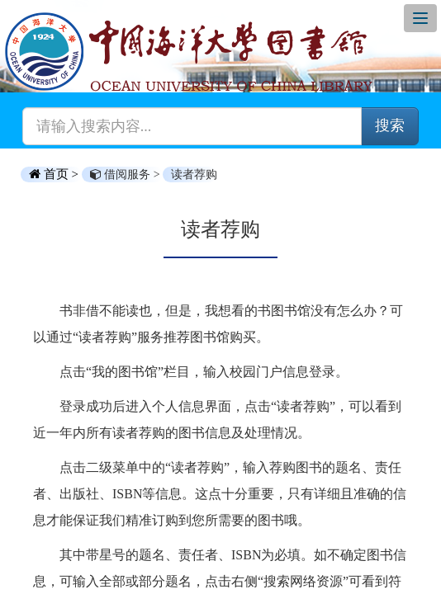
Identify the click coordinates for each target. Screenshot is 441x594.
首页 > (55, 174)
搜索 (390, 125)
